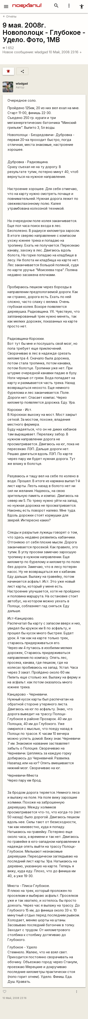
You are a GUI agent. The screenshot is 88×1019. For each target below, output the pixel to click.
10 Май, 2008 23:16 (65, 52)
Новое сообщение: (18, 52)
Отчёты (10, 16)
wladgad (41, 52)
